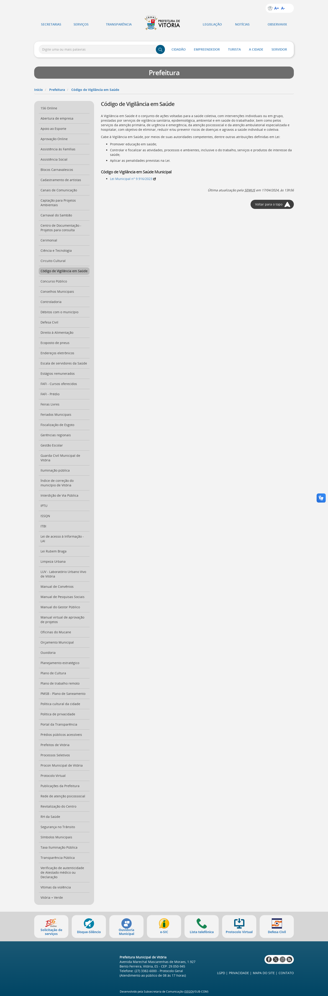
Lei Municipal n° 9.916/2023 (133, 179)
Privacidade (239, 973)
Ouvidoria (48, 652)
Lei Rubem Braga (54, 551)
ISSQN (45, 516)
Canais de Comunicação (59, 190)
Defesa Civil (49, 322)
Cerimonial (49, 240)
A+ (276, 8)
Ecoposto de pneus (55, 343)
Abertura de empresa (57, 118)
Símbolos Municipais (56, 837)
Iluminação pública (55, 470)
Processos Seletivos (55, 755)
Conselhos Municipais (57, 291)
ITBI (43, 526)
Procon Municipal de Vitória (62, 765)
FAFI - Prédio (50, 394)
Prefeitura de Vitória (164, 22)
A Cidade (256, 49)
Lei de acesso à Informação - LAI (62, 538)
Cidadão (179, 49)
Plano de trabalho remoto (60, 683)
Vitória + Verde (52, 897)
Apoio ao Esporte (53, 128)
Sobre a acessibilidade (270, 8)
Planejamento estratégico (60, 663)
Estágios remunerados (58, 373)
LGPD (221, 973)
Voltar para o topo (268, 204)
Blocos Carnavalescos (57, 169)
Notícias (242, 24)
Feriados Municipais (56, 414)
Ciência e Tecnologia (56, 250)
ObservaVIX (277, 24)
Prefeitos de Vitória (55, 745)
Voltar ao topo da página (313, 985)
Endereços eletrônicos (57, 353)
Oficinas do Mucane (56, 632)
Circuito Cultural (53, 261)
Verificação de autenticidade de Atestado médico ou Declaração (62, 872)
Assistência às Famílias (58, 149)
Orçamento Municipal (57, 642)
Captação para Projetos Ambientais (58, 202)
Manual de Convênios (57, 586)
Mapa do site (264, 973)
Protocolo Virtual (53, 775)
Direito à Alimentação (57, 332)
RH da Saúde (50, 816)
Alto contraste (289, 8)
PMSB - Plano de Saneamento (63, 693)
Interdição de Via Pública (59, 495)
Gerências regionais (56, 435)
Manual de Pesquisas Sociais (63, 597)
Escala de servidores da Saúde (64, 363)
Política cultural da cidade (60, 704)
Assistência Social (54, 159)
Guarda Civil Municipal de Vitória (60, 457)
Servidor (279, 49)
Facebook (269, 959)
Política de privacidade (58, 714)
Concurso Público (54, 281)
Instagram (282, 959)
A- (283, 8)
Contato (286, 973)
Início (38, 89)
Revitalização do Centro (58, 806)
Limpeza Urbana (53, 561)
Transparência (119, 24)
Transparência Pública (58, 857)
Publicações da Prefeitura (60, 786)
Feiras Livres (50, 404)
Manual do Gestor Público (60, 607)
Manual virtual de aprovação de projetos (62, 619)
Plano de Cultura (53, 673)
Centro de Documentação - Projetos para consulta (61, 227)
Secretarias (51, 24)
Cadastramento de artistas (61, 180)
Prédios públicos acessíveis (61, 734)
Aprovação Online (54, 139)
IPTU (44, 505)
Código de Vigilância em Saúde (95, 89)
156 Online (49, 108)
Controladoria (51, 302)
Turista (234, 49)
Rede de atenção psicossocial (63, 796)
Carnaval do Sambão (56, 215)
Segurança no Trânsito (58, 827)
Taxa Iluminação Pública (59, 847)
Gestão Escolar (52, 445)
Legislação (212, 24)
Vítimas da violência (56, 887)
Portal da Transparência (59, 724)
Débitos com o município (59, 312)
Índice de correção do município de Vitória (57, 482)
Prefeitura (57, 89)
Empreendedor (207, 49)
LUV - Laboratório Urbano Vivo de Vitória (63, 574)
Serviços (81, 24)
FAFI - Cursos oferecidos (59, 384)
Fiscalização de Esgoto (57, 425)
